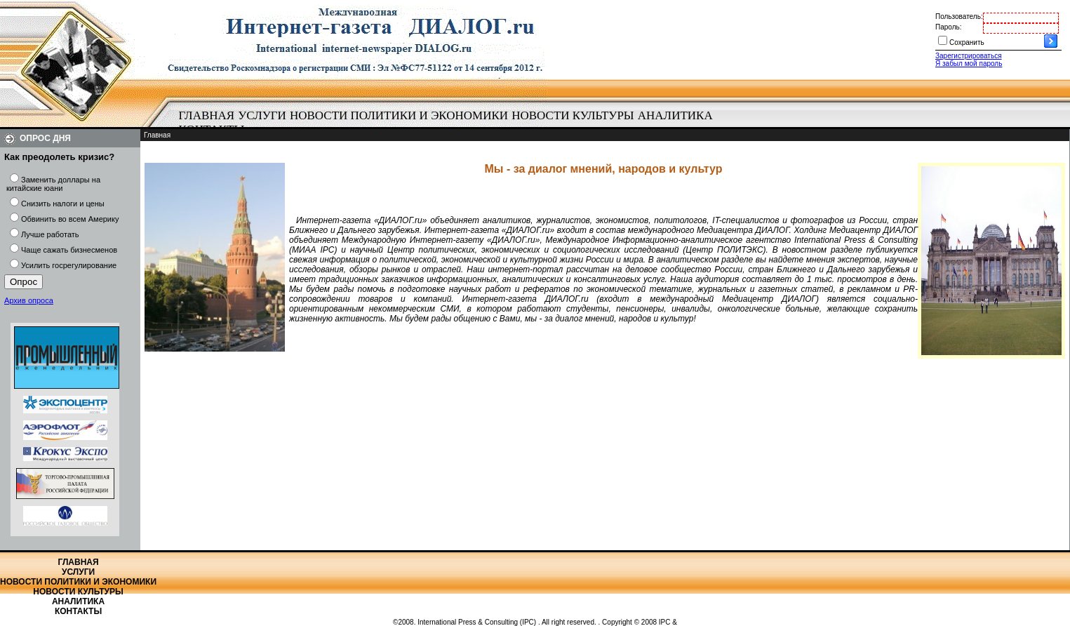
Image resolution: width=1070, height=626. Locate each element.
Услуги (262, 115)
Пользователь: (959, 16)
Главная (207, 115)
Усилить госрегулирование (68, 265)
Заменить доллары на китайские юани (53, 183)
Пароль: (948, 27)
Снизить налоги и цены (63, 203)
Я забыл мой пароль (968, 63)
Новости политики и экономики (399, 115)
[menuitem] (206, 116)
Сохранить (966, 42)
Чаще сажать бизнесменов (69, 250)
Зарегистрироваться (968, 56)
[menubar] (449, 123)
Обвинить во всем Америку (70, 219)
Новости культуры (572, 115)
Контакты (78, 611)
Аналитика (675, 115)
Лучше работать (50, 234)
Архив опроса (28, 300)
